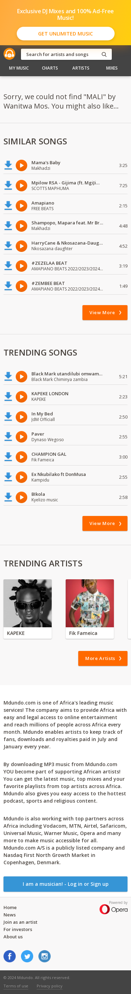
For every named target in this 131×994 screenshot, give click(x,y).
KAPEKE (16, 633)
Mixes (112, 68)
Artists (80, 68)
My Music (19, 68)
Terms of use (15, 985)
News (9, 915)
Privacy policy (50, 985)
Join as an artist (20, 922)
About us (13, 936)
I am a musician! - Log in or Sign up (66, 884)
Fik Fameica (83, 633)
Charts (50, 68)
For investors (17, 929)
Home (10, 907)
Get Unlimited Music (65, 33)
